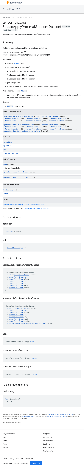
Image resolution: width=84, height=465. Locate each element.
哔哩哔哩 (6, 447)
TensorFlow (6, 17)
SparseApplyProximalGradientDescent (18, 116)
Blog (4, 437)
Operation (7, 146)
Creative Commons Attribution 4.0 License (60, 414)
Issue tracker (47, 437)
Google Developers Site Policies (57, 416)
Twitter (5, 444)
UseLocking (8, 190)
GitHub (5, 441)
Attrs (23, 91)
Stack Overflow (48, 444)
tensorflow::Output (13, 153)
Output (10, 106)
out (4, 150)
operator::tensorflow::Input (15, 172)
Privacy (11, 459)
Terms (5, 459)
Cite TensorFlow (48, 451)
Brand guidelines (49, 447)
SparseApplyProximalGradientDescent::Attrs (21, 131)
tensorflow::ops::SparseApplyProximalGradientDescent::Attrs (23, 204)
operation (7, 142)
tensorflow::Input (12, 119)
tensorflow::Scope (50, 116)
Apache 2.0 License (28, 416)
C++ (32, 17)
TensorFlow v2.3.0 (11, 9)
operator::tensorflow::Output (15, 177)
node (5, 164)
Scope (16, 63)
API (14, 17)
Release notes (48, 441)
